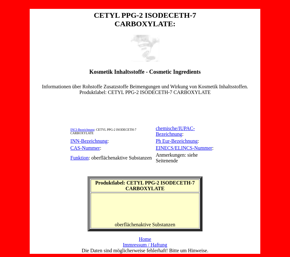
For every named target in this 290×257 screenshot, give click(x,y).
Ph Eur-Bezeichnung (177, 141)
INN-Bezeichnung (88, 141)
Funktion (79, 157)
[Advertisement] (145, 109)
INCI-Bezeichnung (82, 129)
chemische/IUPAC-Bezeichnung (175, 131)
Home (145, 239)
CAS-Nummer (85, 148)
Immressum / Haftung (145, 245)
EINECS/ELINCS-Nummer (184, 148)
